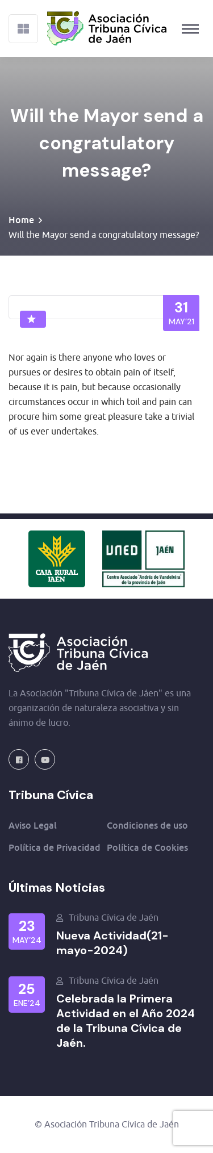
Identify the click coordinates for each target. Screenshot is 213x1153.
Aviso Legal (33, 825)
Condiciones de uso (147, 825)
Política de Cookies (147, 847)
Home (21, 219)
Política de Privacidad (55, 847)
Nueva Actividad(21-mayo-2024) (112, 943)
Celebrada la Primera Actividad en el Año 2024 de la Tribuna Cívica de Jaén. (125, 1020)
